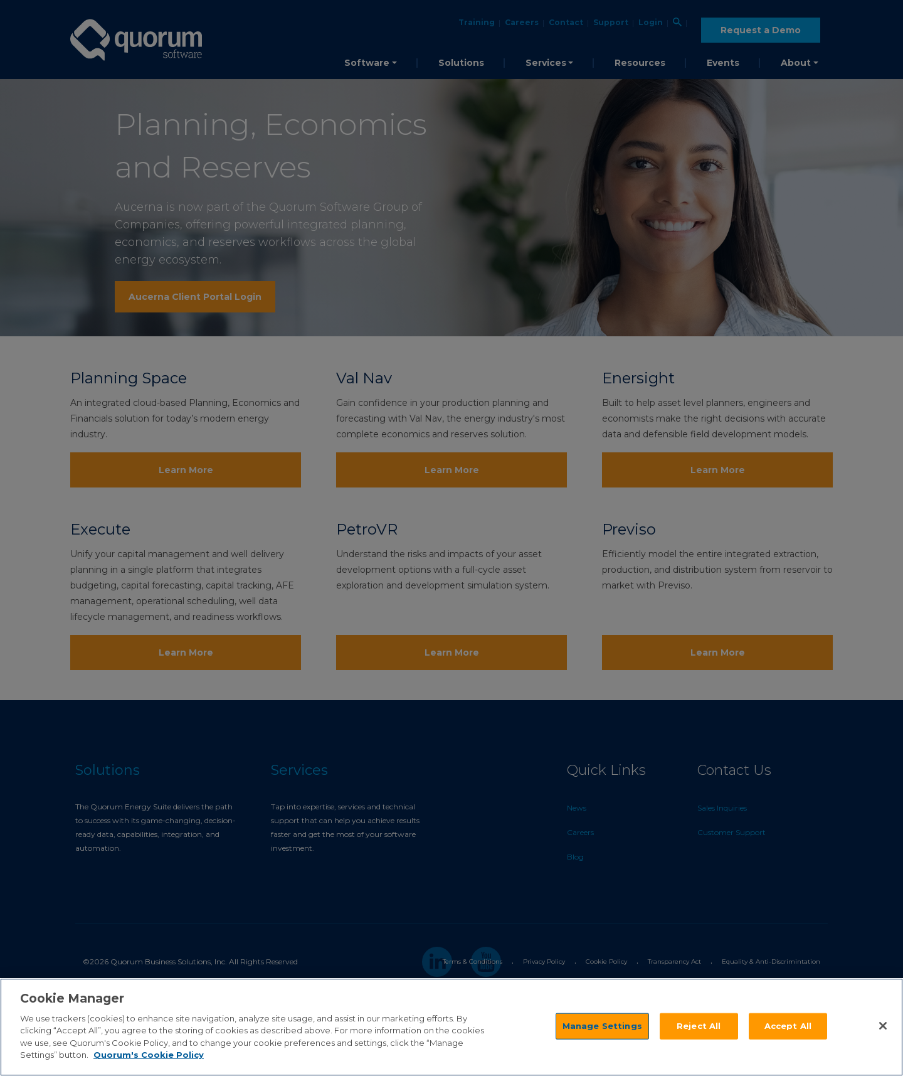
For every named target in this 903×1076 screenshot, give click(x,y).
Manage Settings (602, 1026)
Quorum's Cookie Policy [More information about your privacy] (148, 1055)
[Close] (883, 1026)
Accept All (787, 1026)
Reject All (699, 1026)
